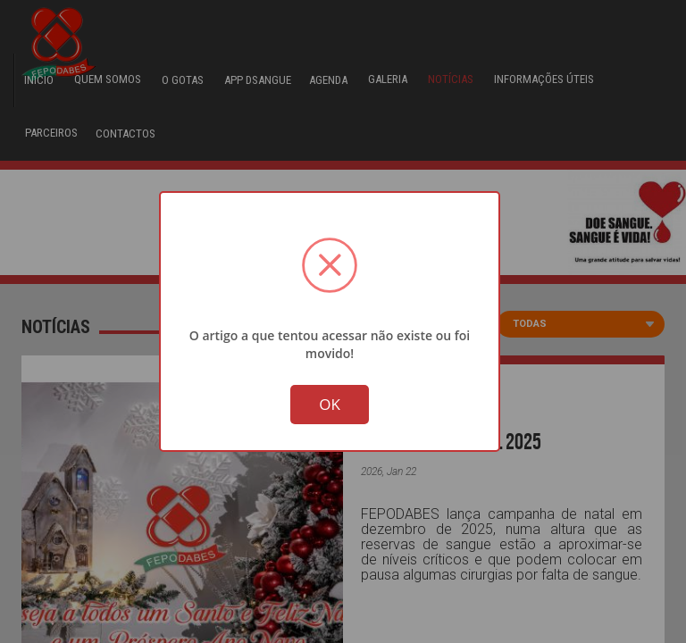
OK (329, 406)
